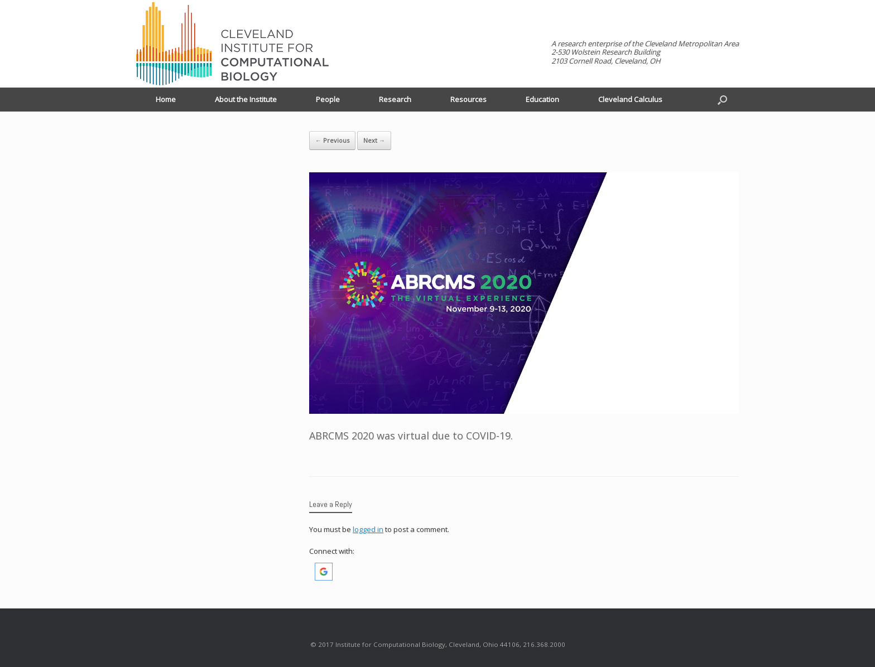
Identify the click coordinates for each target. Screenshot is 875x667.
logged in (368, 529)
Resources (468, 99)
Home (166, 99)
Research (395, 99)
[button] (324, 578)
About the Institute (246, 99)
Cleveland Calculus (630, 99)
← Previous (332, 140)
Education (542, 99)
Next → (374, 140)
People (328, 99)
